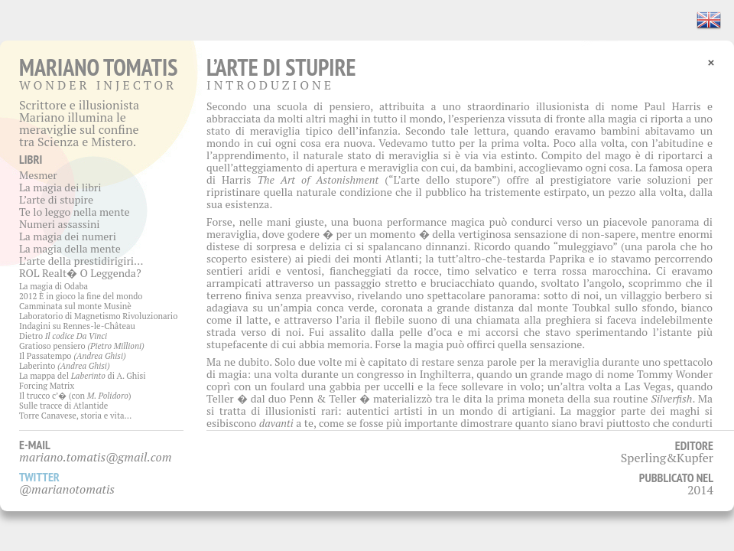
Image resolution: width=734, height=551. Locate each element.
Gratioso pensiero (82, 346)
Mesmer (38, 175)
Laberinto (64, 365)
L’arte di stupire (56, 199)
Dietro (63, 336)
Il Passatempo (72, 355)
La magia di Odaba (53, 286)
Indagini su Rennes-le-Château (77, 326)
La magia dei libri (60, 187)
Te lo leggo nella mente (74, 211)
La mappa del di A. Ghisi (82, 375)
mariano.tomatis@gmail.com (95, 456)
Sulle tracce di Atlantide (63, 405)
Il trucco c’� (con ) (75, 395)
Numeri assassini (59, 224)
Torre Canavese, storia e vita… (75, 415)
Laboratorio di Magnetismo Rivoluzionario (98, 316)
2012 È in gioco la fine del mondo (80, 296)
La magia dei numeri (67, 236)
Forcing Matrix (46, 385)
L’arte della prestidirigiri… (81, 260)
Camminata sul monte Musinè (75, 306)
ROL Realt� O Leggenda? (80, 273)
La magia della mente (70, 248)
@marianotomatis (67, 489)
